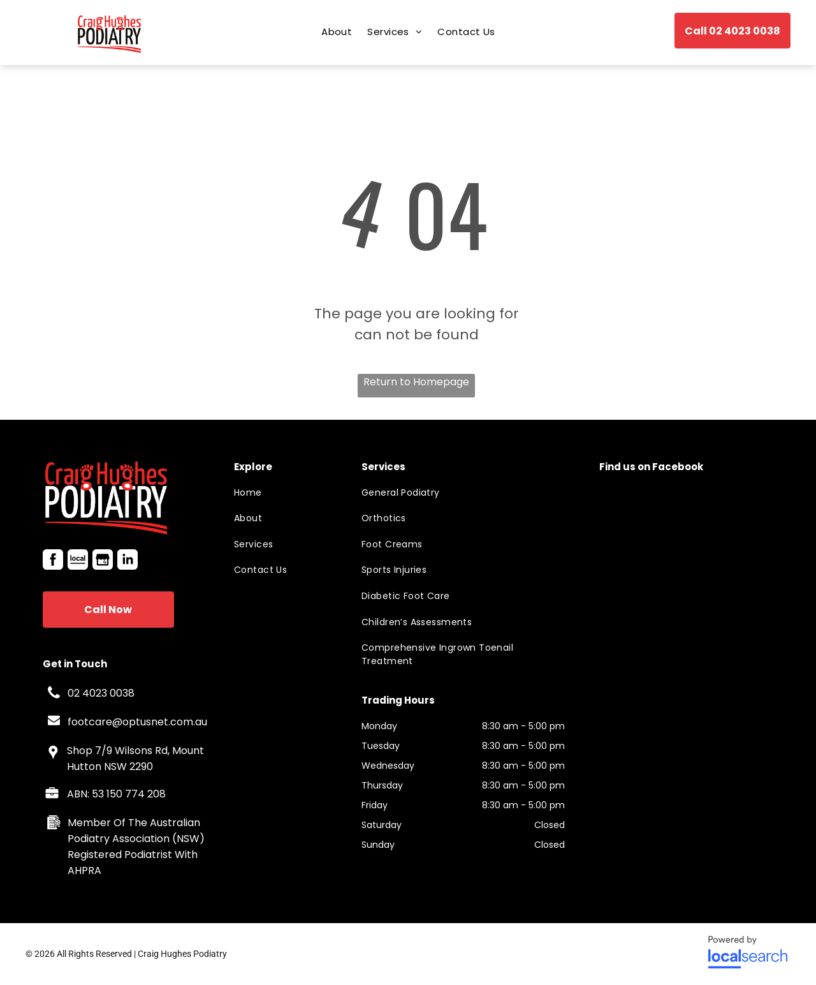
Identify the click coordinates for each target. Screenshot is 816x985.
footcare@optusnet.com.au (137, 722)
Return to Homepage (416, 381)
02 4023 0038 (101, 693)
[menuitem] (337, 31)
